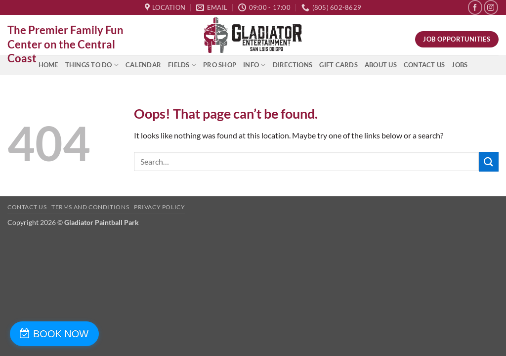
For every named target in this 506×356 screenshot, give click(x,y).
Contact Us (424, 65)
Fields (182, 65)
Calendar (143, 65)
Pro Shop (219, 65)
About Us (381, 65)
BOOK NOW (60, 333)
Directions (293, 65)
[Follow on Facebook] (475, 7)
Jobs (459, 65)
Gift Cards (338, 65)
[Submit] (489, 161)
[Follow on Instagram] (491, 7)
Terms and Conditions (90, 207)
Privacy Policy (159, 207)
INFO (254, 65)
